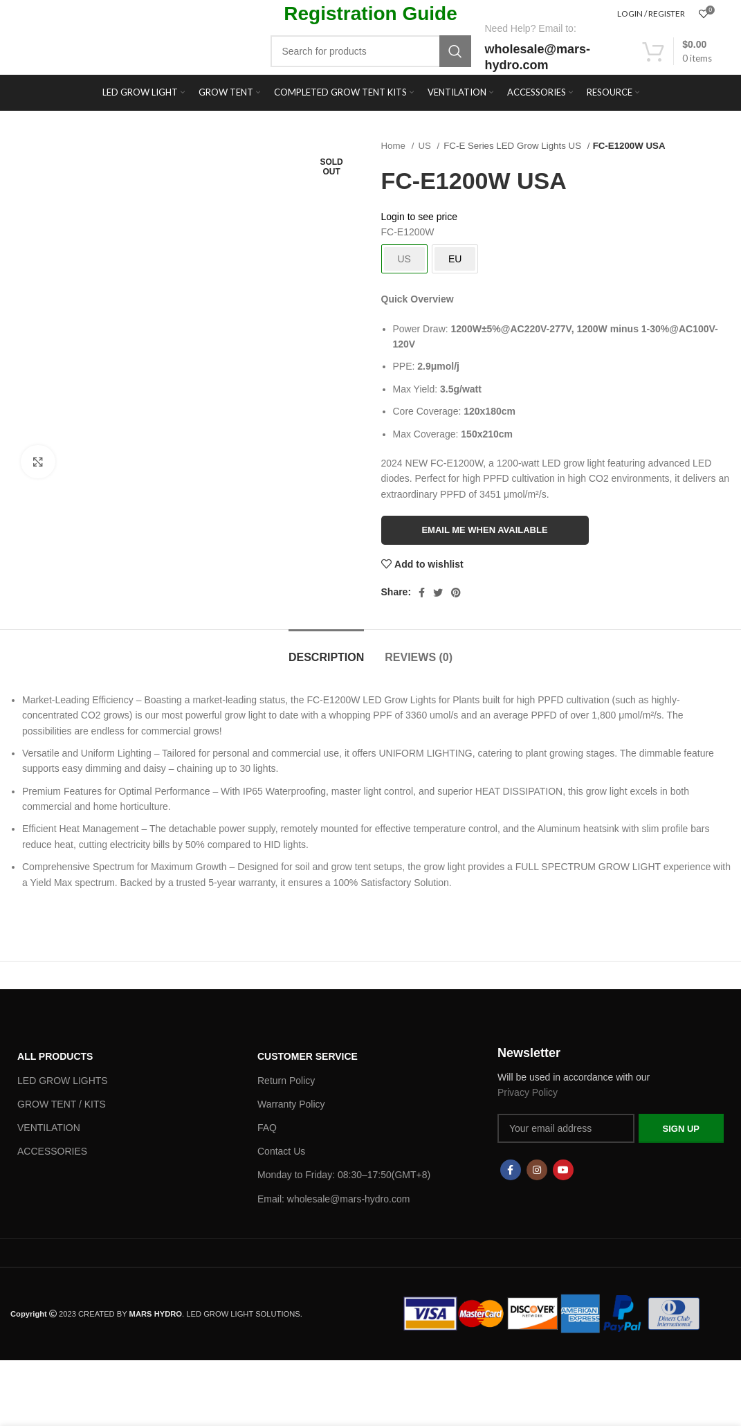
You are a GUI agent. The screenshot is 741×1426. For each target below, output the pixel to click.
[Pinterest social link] (456, 593)
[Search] (371, 51)
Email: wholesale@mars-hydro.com (333, 1198)
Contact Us (281, 1151)
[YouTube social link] (563, 1169)
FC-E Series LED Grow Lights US (513, 146)
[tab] (326, 650)
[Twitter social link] (438, 593)
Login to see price (419, 216)
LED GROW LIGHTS (62, 1080)
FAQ (267, 1127)
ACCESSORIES (52, 1151)
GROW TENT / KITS (61, 1104)
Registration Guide (370, 13)
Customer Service (307, 1056)
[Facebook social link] (421, 593)
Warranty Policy (291, 1104)
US (425, 146)
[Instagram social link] (537, 1169)
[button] (370, 791)
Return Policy (286, 1080)
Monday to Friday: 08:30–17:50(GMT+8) (343, 1174)
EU (454, 258)
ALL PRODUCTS (55, 1056)
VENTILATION (48, 1127)
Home (394, 146)
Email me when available (484, 530)
